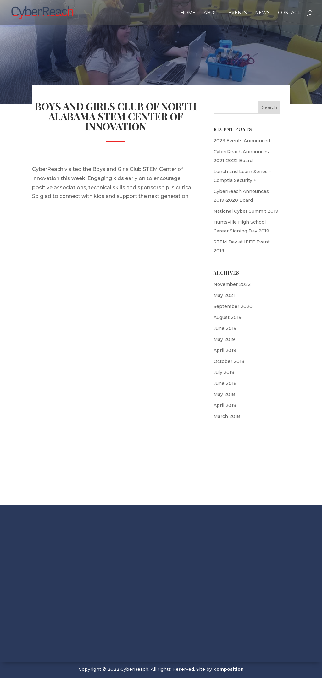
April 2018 (225, 405)
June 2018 (225, 383)
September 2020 (233, 306)
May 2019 (224, 339)
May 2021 (224, 295)
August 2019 (228, 317)
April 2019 (225, 350)
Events (237, 12)
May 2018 (224, 394)
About (212, 12)
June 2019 (225, 328)
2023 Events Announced (242, 141)
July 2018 (224, 372)
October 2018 (229, 361)
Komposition (228, 669)
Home (188, 12)
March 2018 (227, 416)
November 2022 (232, 284)
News (262, 12)
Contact (289, 12)
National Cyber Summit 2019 (246, 211)
